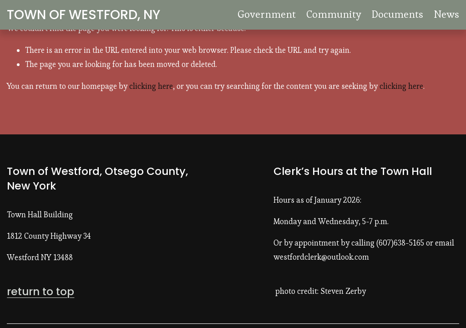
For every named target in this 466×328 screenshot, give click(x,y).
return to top (40, 291)
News (446, 14)
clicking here (151, 86)
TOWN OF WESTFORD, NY (83, 14)
